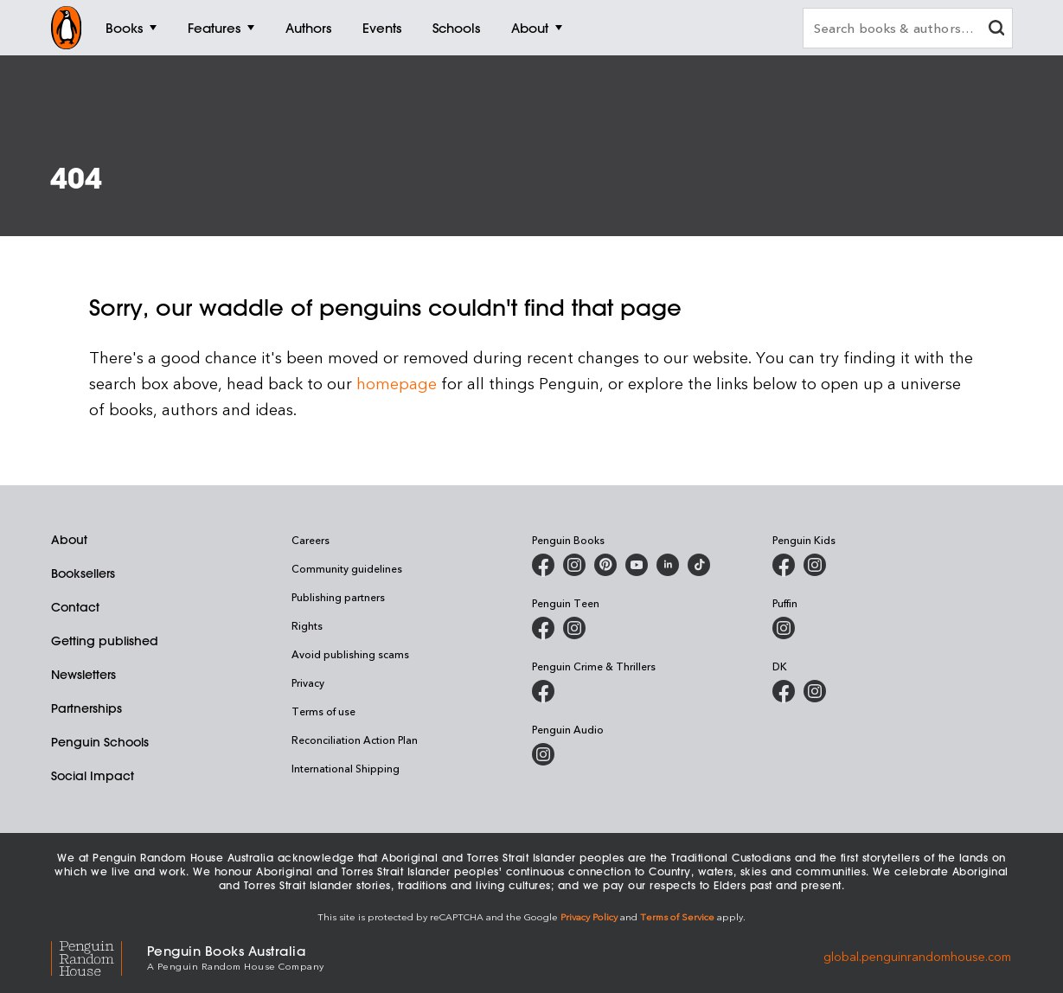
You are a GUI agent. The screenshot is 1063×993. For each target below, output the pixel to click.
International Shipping (345, 768)
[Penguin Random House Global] (99, 956)
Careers (310, 540)
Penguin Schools (100, 742)
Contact (75, 607)
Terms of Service (677, 916)
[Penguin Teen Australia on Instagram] (574, 628)
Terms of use (323, 711)
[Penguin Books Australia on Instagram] (574, 565)
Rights (307, 625)
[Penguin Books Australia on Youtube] (636, 565)
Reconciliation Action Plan (354, 739)
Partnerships (86, 708)
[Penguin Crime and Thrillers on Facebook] (543, 691)
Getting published (104, 641)
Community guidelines (346, 568)
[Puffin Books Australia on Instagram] (783, 628)
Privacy (307, 682)
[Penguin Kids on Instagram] (815, 565)
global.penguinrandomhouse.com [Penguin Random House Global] (917, 956)
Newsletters (83, 674)
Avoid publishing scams (350, 654)
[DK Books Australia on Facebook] (783, 691)
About (69, 540)
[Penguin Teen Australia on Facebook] (543, 628)
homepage (396, 382)
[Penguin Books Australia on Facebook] (543, 565)
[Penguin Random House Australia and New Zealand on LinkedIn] (667, 565)
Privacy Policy (589, 916)
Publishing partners (338, 597)
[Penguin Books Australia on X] (605, 565)
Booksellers (83, 573)
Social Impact (92, 776)
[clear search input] (996, 30)
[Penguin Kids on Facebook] (783, 565)
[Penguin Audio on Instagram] (543, 754)
